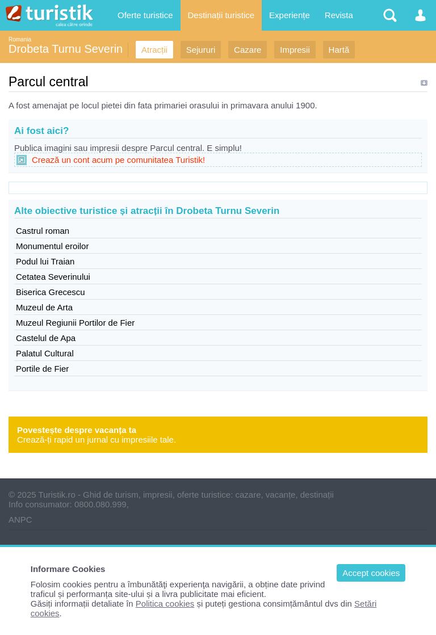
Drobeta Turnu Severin (66, 49)
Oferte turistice (145, 15)
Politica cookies (165, 603)
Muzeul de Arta (44, 307)
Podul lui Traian (45, 261)
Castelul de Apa (46, 338)
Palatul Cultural (45, 353)
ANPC (20, 519)
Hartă (339, 49)
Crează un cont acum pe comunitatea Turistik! (118, 160)
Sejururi (201, 49)
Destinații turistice (221, 15)
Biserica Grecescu (50, 292)
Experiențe (289, 15)
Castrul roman (42, 231)
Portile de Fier (42, 368)
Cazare (247, 49)
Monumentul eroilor (52, 246)
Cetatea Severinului (53, 276)
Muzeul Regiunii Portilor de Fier (75, 322)
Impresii (295, 49)
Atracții (154, 49)
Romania (20, 39)
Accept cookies (371, 573)
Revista (339, 15)
